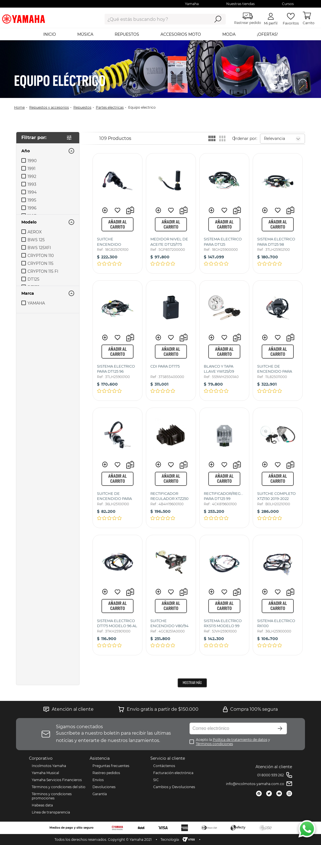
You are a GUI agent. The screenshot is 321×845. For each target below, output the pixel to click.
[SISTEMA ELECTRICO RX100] (277, 595)
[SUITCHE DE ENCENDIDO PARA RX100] (117, 468)
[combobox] (153, 19)
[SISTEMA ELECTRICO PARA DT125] (224, 213)
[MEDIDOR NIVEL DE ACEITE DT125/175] (170, 213)
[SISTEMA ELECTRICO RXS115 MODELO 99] (224, 595)
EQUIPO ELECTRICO (142, 107)
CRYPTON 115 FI (43, 271)
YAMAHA (36, 303)
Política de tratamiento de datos (240, 739)
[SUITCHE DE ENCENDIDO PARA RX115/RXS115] (277, 340)
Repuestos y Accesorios (49, 107)
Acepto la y (233, 741)
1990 (32, 160)
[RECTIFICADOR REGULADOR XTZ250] (170, 468)
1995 (32, 200)
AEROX (35, 231)
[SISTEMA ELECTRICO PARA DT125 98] (277, 213)
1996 (32, 208)
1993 (32, 184)
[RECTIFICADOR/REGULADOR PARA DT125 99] (224, 468)
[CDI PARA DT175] (170, 340)
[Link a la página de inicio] (21, 107)
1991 (31, 168)
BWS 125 (36, 239)
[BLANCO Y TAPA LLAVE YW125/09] (224, 340)
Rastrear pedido (247, 19)
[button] (47, 151)
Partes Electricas (110, 107)
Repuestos (82, 107)
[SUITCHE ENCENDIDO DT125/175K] (117, 213)
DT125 (33, 279)
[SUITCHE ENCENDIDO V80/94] (170, 595)
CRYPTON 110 (41, 255)
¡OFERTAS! (267, 34)
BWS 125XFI (39, 247)
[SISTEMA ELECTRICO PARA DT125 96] (117, 340)
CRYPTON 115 (40, 263)
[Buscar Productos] (218, 19)
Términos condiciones (214, 744)
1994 (32, 192)
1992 (32, 176)
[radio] (212, 138)
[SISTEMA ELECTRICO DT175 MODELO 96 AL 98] (117, 595)
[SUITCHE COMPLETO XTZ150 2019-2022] (277, 468)
